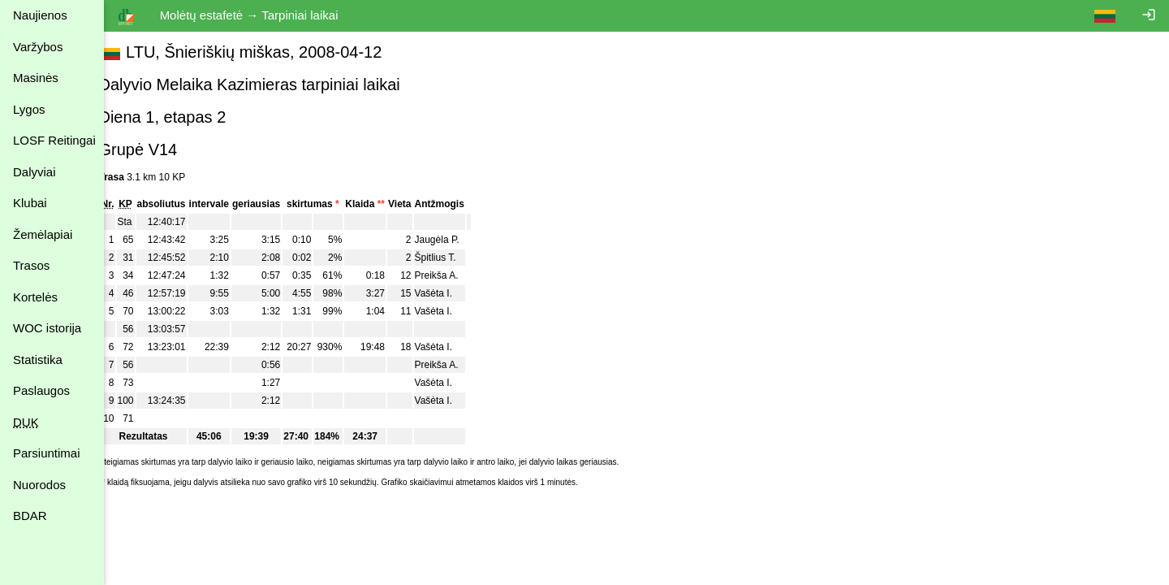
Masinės (35, 77)
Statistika (38, 359)
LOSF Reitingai (54, 140)
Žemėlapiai (42, 234)
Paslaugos (41, 390)
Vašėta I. (451, 293)
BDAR (30, 515)
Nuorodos (39, 485)
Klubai (30, 203)
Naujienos (40, 15)
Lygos (29, 109)
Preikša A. (455, 275)
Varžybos (38, 47)
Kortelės (35, 297)
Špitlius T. (453, 257)
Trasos (31, 265)
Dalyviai (34, 172)
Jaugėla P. (455, 239)
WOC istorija (47, 328)
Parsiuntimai (46, 453)
